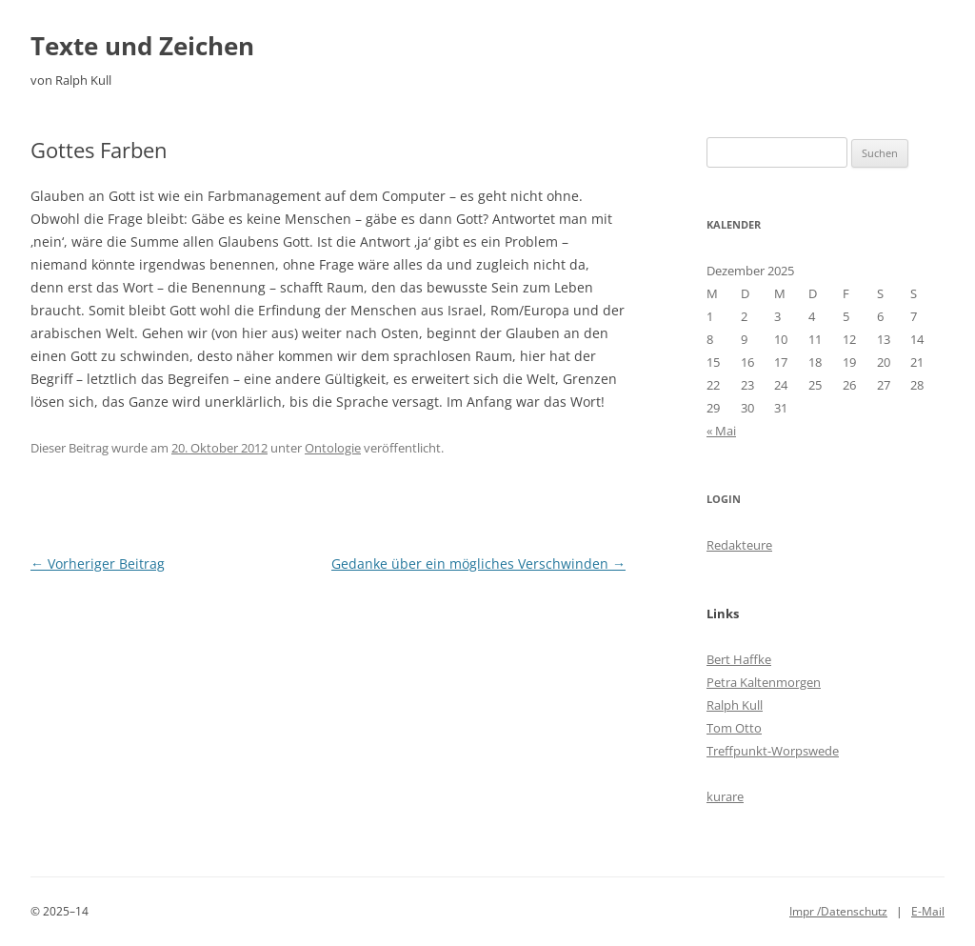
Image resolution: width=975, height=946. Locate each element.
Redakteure (739, 545)
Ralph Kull (734, 705)
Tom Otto (734, 727)
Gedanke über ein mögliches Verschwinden (478, 563)
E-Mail (928, 911)
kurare (725, 796)
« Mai (721, 430)
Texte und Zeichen (142, 46)
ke (764, 659)
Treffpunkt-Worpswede (772, 750)
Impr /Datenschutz (838, 911)
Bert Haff (732, 659)
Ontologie (333, 447)
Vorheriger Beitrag (97, 563)
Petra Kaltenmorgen (763, 682)
